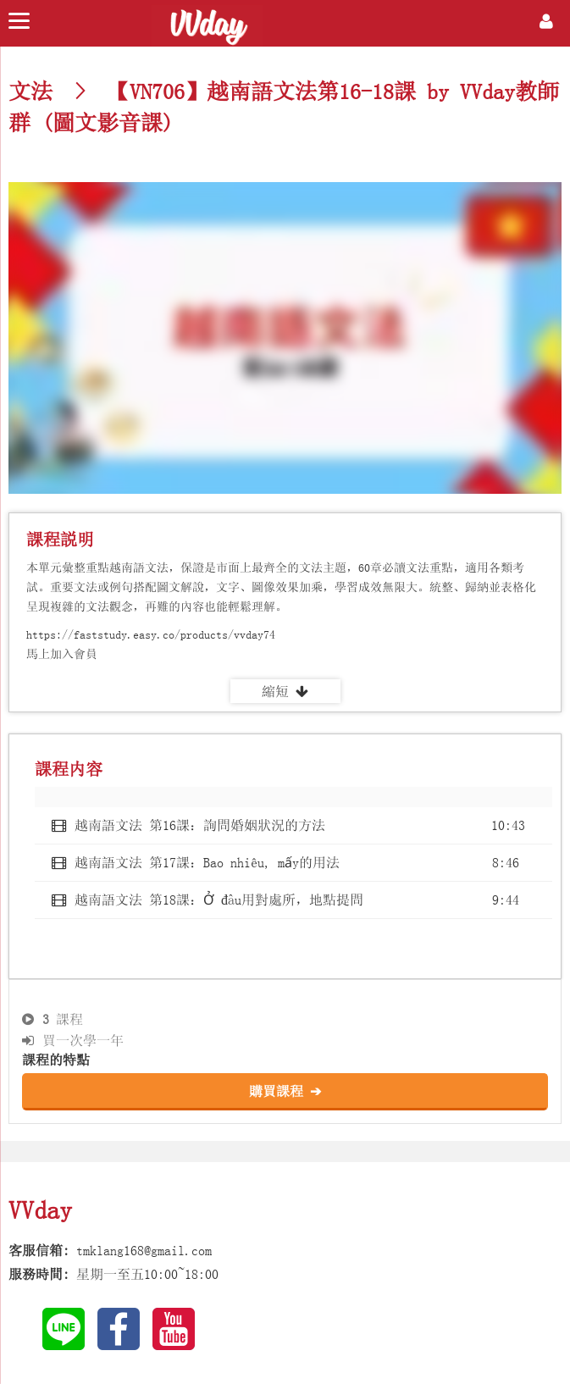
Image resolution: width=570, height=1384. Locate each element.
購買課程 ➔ (285, 1091)
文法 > (52, 91)
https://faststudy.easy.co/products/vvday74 (150, 634)
